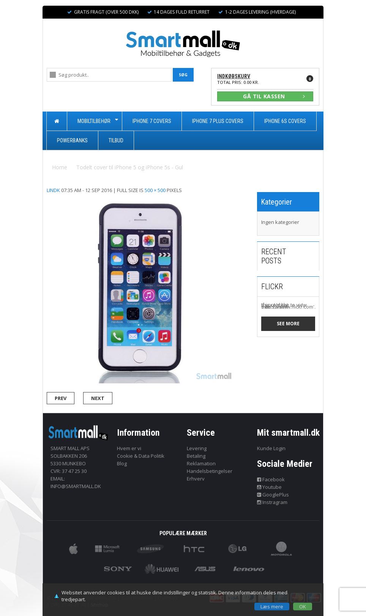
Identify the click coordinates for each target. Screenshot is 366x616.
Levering (197, 448)
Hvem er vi (129, 448)
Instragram (272, 502)
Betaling (196, 455)
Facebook (271, 479)
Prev (60, 398)
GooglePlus (273, 494)
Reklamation (201, 463)
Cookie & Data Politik (140, 455)
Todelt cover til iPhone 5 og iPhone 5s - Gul (129, 167)
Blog (122, 463)
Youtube (269, 487)
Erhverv (196, 478)
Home (59, 167)
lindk (53, 190)
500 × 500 (155, 190)
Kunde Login (271, 448)
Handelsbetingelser (209, 471)
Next (97, 398)
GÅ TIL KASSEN (274, 96)
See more (288, 323)
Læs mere (271, 606)
